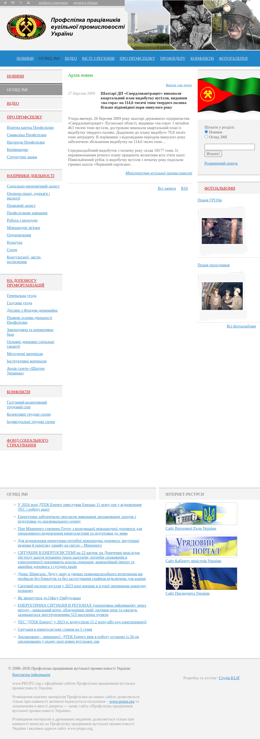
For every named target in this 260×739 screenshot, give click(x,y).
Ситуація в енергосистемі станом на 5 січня (55, 629)
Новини (25, 58)
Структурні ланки (22, 157)
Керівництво (17, 149)
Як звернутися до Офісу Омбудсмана (49, 598)
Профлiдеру (172, 58)
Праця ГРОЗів (210, 200)
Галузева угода (19, 303)
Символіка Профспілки (26, 135)
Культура (14, 242)
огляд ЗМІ (49, 58)
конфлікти (202, 58)
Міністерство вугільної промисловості (158, 173)
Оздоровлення (19, 235)
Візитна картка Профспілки (30, 127)
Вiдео (13, 103)
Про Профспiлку (24, 117)
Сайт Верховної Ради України (191, 528)
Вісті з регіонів (98, 58)
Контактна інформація (31, 674)
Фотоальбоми (220, 188)
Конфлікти (18, 392)
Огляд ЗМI (17, 90)
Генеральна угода (21, 295)
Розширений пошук (221, 163)
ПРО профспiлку (137, 58)
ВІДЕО (71, 58)
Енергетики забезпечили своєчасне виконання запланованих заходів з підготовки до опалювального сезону (77, 518)
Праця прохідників (214, 265)
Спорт (12, 250)
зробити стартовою (53, 3)
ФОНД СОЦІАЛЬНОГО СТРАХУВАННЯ (27, 442)
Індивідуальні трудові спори (31, 421)
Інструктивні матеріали (26, 361)
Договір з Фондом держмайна (32, 310)
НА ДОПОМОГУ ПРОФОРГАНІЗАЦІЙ (25, 282)
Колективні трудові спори (29, 414)
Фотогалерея (233, 58)
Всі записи (167, 188)
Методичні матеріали (25, 353)
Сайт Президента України (188, 593)
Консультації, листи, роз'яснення (24, 259)
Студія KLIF (229, 678)
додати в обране (85, 3)
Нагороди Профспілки (26, 142)
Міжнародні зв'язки (23, 227)
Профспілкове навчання (27, 213)
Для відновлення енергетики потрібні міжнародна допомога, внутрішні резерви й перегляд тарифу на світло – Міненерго (78, 542)
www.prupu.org (122, 701)
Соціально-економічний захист (33, 186)
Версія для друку (179, 85)
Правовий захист (21, 205)
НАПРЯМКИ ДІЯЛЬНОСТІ (30, 176)
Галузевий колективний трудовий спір (27, 404)
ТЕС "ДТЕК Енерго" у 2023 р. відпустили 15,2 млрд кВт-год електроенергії (82, 622)
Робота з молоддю (22, 220)
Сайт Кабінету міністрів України (193, 561)
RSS (184, 188)
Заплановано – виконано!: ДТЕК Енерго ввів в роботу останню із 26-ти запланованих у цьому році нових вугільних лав (78, 638)
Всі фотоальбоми (241, 326)
